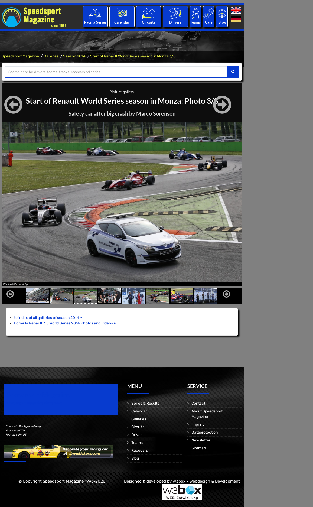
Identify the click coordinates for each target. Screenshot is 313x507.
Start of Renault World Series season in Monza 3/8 (133, 56)
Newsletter (200, 440)
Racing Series (95, 22)
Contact (198, 403)
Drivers (175, 22)
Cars (209, 22)
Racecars (139, 450)
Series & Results (145, 403)
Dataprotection (204, 432)
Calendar (121, 22)
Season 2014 (74, 56)
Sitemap (198, 448)
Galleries (51, 56)
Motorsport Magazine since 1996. (35, 403)
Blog (222, 22)
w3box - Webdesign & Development (206, 481)
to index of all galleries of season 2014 (48, 318)
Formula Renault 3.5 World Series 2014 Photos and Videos (65, 323)
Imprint (197, 424)
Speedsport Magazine (20, 56)
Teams (195, 22)
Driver (136, 435)
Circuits (148, 22)
